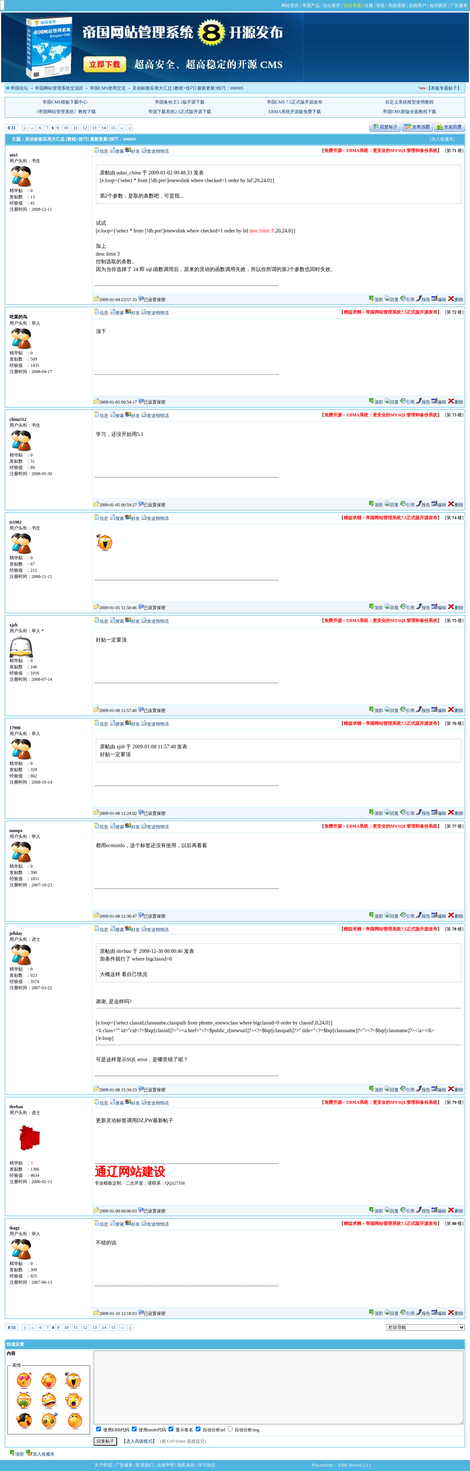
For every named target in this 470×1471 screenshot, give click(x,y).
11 (75, 127)
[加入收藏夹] (442, 139)
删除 (455, 299)
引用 (407, 299)
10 (66, 127)
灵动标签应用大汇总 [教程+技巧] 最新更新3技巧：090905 (187, 88)
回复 (391, 299)
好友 (135, 151)
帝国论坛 (19, 88)
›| (130, 127)
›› (121, 127)
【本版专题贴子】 (444, 88)
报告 (423, 299)
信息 (104, 151)
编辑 (438, 299)
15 (113, 127)
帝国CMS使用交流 (108, 88)
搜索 (119, 151)
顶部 (378, 299)
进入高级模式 (139, 1441)
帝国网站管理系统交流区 (59, 88)
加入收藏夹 (44, 1454)
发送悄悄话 (158, 151)
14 (103, 127)
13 (94, 127)
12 (85, 127)
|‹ (25, 127)
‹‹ (32, 127)
